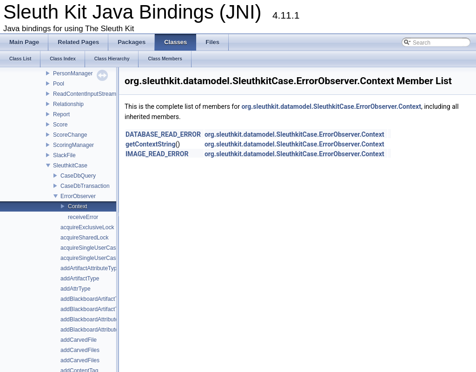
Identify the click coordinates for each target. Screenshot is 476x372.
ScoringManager (73, 145)
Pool (58, 83)
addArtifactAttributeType (90, 268)
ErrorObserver (78, 196)
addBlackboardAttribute (89, 319)
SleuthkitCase (70, 165)
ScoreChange (70, 135)
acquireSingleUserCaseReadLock (102, 248)
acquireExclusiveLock (87, 227)
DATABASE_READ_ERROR (163, 134)
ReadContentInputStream (84, 94)
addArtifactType (79, 278)
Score (60, 124)
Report (61, 114)
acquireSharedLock (84, 237)
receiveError (83, 217)
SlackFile (64, 155)
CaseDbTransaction (85, 186)
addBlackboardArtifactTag (92, 299)
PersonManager (73, 73)
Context (77, 206)
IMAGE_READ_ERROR (157, 154)
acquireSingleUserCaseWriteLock (102, 258)
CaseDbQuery (78, 176)
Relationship (68, 104)
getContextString (150, 144)
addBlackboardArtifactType (93, 309)
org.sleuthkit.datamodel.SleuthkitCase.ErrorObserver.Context (331, 106)
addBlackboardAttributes (90, 329)
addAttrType (75, 289)
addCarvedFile (78, 340)
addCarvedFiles (79, 350)
